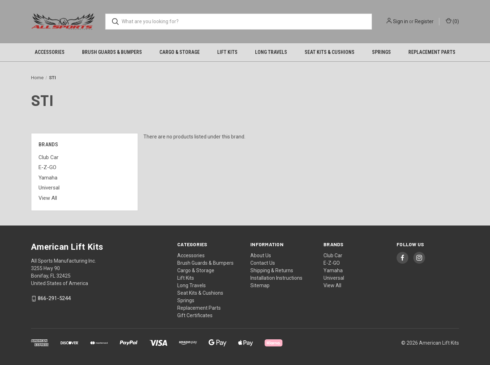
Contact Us (262, 263)
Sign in (400, 21)
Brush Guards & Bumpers (112, 52)
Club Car (48, 157)
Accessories (50, 52)
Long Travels (271, 52)
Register (424, 21)
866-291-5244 (54, 298)
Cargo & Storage (179, 52)
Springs (381, 52)
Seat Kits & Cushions (329, 52)
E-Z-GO (47, 167)
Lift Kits (227, 52)
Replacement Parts (431, 52)
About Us (260, 255)
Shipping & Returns (271, 270)
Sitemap (260, 285)
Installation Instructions (276, 278)
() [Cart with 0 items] (452, 21)
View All (48, 198)
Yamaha (48, 177)
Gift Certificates (195, 315)
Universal (49, 187)
